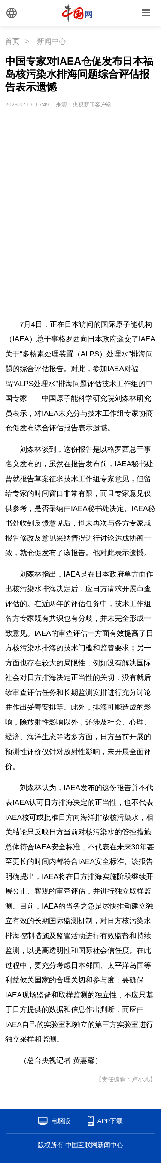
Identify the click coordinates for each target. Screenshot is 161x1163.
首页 (12, 41)
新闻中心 (51, 41)
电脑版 (60, 1121)
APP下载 (110, 1121)
